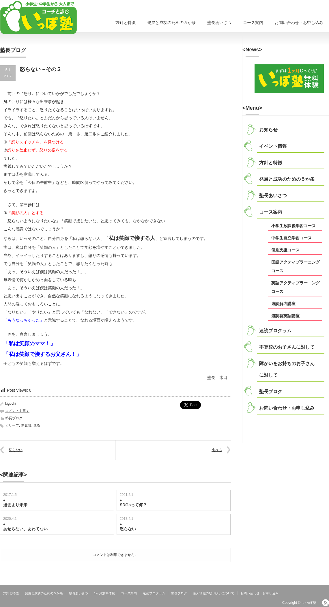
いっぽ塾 (309, 603)
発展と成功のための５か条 (171, 22)
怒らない (16, 450)
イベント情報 (273, 146)
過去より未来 (15, 505)
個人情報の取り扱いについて (213, 593)
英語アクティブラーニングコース (295, 287)
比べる (217, 450)
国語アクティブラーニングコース (295, 266)
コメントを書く (17, 411)
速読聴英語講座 (285, 315)
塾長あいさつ (219, 22)
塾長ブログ (14, 418)
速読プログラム (275, 330)
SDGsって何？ (133, 505)
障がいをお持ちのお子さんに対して (287, 369)
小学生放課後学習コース (293, 225)
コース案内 (253, 22)
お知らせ (268, 129)
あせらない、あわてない (25, 528)
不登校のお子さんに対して (287, 347)
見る (36, 425)
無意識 (26, 425)
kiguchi (10, 403)
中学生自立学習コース (291, 238)
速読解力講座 (283, 303)
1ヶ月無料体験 (104, 593)
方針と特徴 (125, 22)
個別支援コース (285, 250)
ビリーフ (12, 425)
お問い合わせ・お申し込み (299, 22)
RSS (325, 602)
